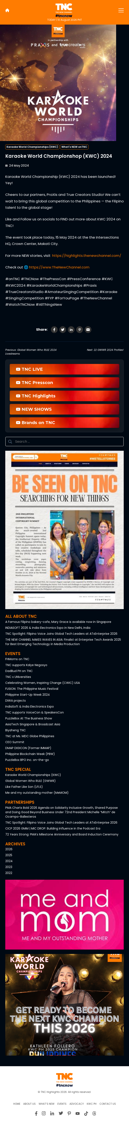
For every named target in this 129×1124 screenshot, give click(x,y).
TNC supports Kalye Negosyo (26, 665)
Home (16, 1104)
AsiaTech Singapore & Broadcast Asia (32, 724)
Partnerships (19, 802)
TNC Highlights (36, 395)
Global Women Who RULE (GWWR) (30, 781)
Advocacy (76, 1104)
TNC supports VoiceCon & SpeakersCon (34, 712)
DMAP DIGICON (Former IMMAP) (28, 748)
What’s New (46, 1104)
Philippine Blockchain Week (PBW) (30, 754)
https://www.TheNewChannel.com (59, 267)
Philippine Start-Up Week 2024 (27, 695)
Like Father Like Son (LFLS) (24, 787)
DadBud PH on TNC (19, 671)
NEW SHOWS (34, 409)
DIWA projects (15, 700)
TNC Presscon (34, 382)
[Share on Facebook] (54, 329)
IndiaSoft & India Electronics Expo (29, 706)
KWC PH (91, 1104)
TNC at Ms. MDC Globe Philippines (29, 736)
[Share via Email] (88, 329)
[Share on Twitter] (62, 329)
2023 (8, 867)
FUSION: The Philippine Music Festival (31, 689)
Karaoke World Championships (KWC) (32, 147)
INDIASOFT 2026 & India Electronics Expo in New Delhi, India (47, 628)
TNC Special (18, 769)
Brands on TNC (35, 422)
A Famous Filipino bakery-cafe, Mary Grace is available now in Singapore (58, 622)
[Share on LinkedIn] (71, 329)
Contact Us (107, 1104)
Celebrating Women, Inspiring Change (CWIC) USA (42, 683)
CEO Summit (14, 742)
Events (12, 654)
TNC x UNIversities (18, 677)
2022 (8, 873)
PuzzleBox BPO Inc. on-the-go (27, 760)
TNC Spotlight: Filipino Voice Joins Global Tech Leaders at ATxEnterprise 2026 (61, 634)
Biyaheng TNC (15, 730)
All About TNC (21, 616)
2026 (8, 849)
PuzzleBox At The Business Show (28, 718)
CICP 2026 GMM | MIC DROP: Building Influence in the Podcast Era (52, 828)
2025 (8, 855)
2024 (9, 861)
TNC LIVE (29, 369)
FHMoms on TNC (17, 659)
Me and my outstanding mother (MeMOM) (37, 793)
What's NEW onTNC (74, 147)
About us (29, 1104)
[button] (64, 530)
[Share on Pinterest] (79, 329)
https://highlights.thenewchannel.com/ (86, 255)
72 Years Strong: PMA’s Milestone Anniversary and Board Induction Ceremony (61, 834)
